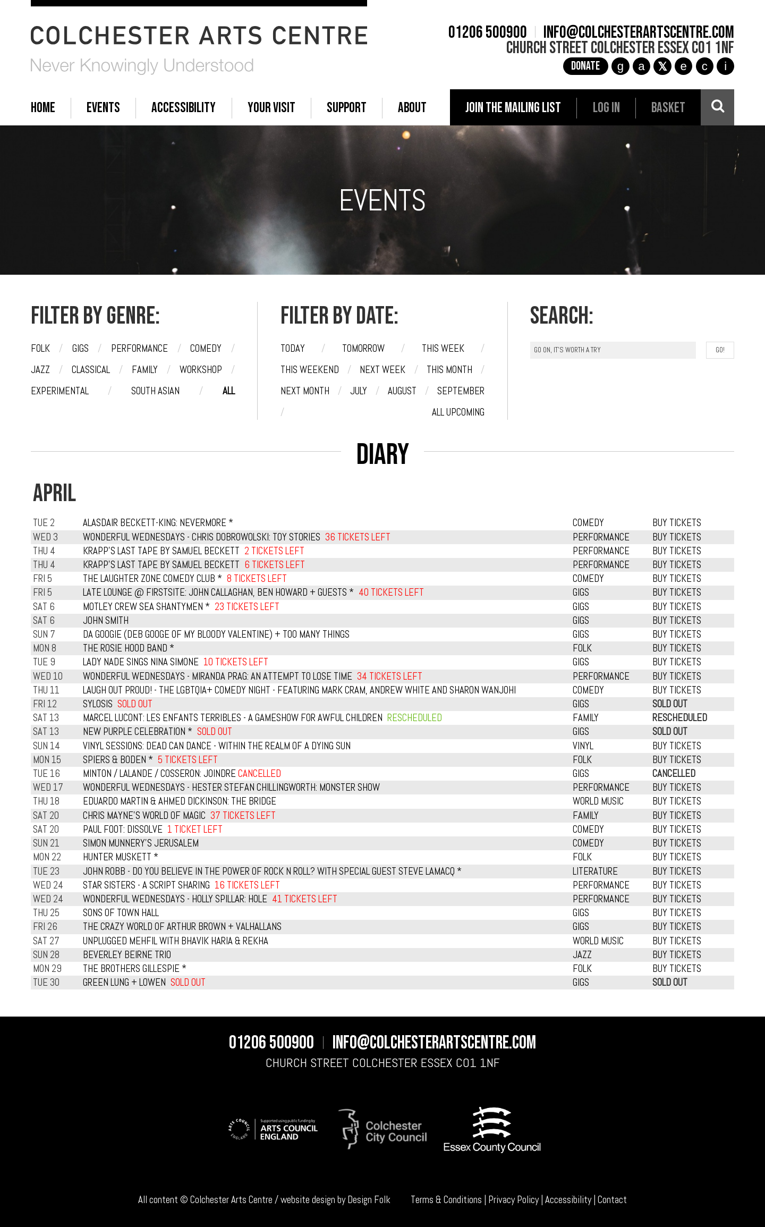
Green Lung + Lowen (124, 982)
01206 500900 (487, 33)
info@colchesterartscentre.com (638, 33)
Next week (382, 369)
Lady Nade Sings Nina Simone (141, 662)
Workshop (201, 369)
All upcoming (458, 412)
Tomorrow (363, 348)
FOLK (582, 648)
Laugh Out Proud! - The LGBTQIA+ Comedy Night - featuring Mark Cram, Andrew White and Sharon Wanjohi (299, 690)
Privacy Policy (513, 1200)
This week (443, 348)
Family (145, 369)
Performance (139, 348)
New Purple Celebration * (137, 731)
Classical (91, 369)
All (229, 391)
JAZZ (582, 955)
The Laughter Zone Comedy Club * (152, 578)
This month (449, 369)
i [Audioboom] (725, 66)
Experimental (60, 391)
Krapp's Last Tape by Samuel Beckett (161, 551)
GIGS (581, 592)
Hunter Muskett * (120, 857)
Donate (585, 66)
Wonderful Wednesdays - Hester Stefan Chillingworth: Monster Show (231, 787)
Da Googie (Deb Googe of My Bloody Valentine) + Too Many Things (216, 634)
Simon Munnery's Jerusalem (141, 843)
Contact (612, 1200)
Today (292, 348)
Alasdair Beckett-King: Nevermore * (158, 523)
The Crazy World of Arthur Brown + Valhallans (182, 926)
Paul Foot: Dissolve (123, 829)
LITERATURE (595, 871)
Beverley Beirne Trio (127, 955)
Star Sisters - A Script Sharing (146, 885)
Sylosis (98, 704)
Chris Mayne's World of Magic (144, 815)
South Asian (155, 391)
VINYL (583, 746)
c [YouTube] (705, 66)
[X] (662, 66)
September (460, 391)
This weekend (309, 369)
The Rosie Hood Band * (128, 648)
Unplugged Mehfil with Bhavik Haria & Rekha (175, 941)
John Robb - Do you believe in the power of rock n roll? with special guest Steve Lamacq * (272, 871)
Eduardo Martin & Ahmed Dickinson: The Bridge (179, 801)
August (402, 391)
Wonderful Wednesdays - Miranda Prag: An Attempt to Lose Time (217, 676)
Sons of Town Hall (121, 913)
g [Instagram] (620, 66)
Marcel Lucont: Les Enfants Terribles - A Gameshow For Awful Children (232, 718)
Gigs (80, 348)
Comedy (206, 348)
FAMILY (586, 718)
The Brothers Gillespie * (134, 968)
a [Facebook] (641, 66)
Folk (40, 348)
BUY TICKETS (676, 523)
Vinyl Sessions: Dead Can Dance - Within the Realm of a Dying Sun (217, 746)
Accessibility (568, 1200)
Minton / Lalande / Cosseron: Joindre (182, 773)
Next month (304, 391)
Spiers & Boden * (118, 760)
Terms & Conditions (446, 1200)
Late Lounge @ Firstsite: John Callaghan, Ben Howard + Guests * (218, 592)
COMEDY (588, 523)
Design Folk (368, 1200)
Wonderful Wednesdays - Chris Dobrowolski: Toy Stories (201, 537)
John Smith (106, 620)
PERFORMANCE (601, 537)
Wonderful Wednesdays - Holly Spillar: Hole (175, 899)
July (358, 391)
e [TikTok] (683, 66)
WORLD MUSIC (598, 801)
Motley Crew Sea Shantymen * (146, 606)
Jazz (40, 369)
